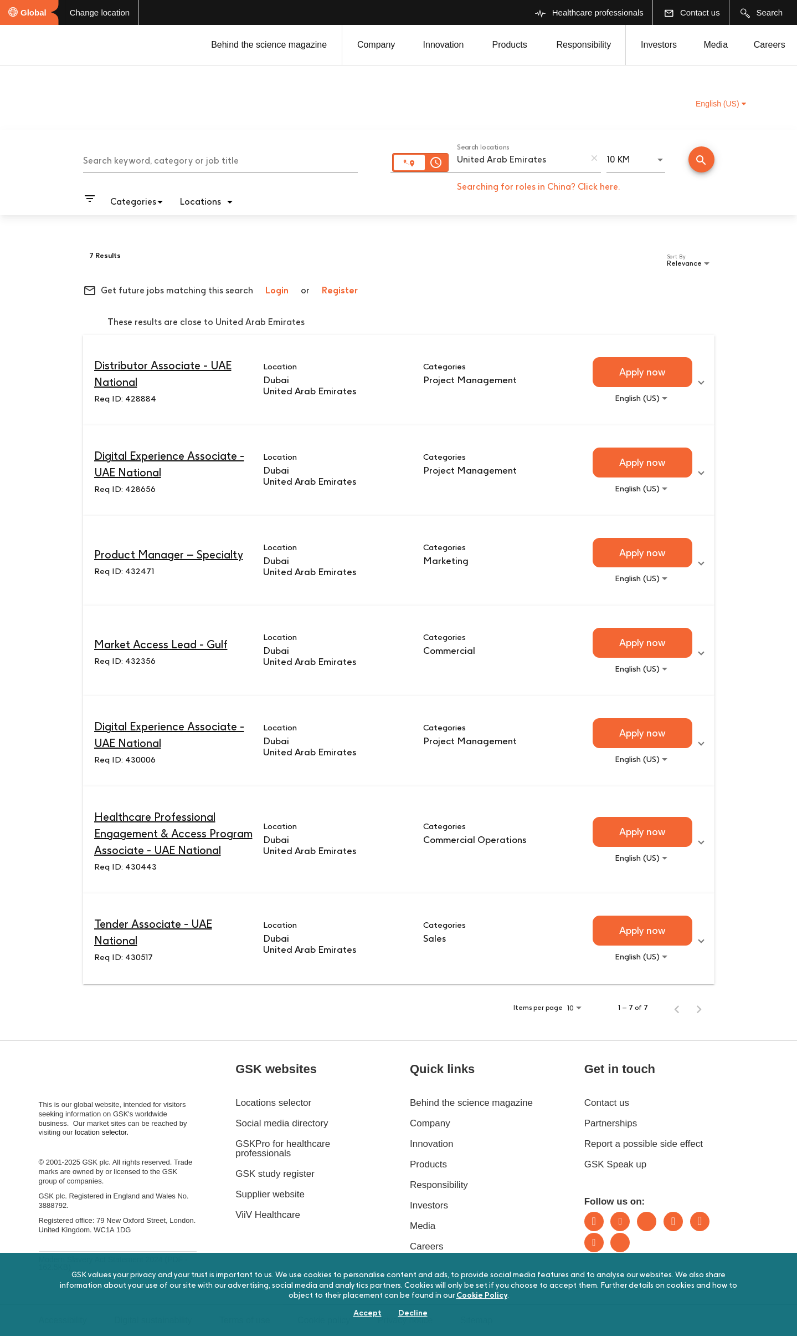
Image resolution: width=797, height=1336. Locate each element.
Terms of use (244, 1320)
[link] (398, 380)
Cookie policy (323, 1320)
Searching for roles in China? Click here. (538, 186)
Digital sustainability (153, 1320)
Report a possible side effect (643, 1144)
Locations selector (273, 1103)
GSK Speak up (615, 1164)
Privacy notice (405, 1320)
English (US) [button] (720, 103)
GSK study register (275, 1174)
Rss (620, 1242)
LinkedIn (594, 1221)
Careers (769, 44)
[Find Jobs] (701, 160)
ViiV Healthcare (267, 1215)
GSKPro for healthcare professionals (282, 1149)
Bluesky (646, 1221)
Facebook (699, 1221)
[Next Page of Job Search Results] (699, 1008)
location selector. (102, 1132)
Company (376, 44)
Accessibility (63, 1320)
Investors (659, 44)
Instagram (673, 1221)
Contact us (606, 1103)
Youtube (594, 1242)
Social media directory (281, 1123)
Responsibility (584, 44)
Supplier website (270, 1194)
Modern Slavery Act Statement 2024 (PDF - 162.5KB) (113, 1263)
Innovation (443, 44)
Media (715, 44)
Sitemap (476, 1320)
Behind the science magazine (269, 44)
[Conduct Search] (701, 159)
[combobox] (220, 159)
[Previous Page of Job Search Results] (677, 1008)
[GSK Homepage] (37, 46)
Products (509, 44)
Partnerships (610, 1123)
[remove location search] (594, 158)
